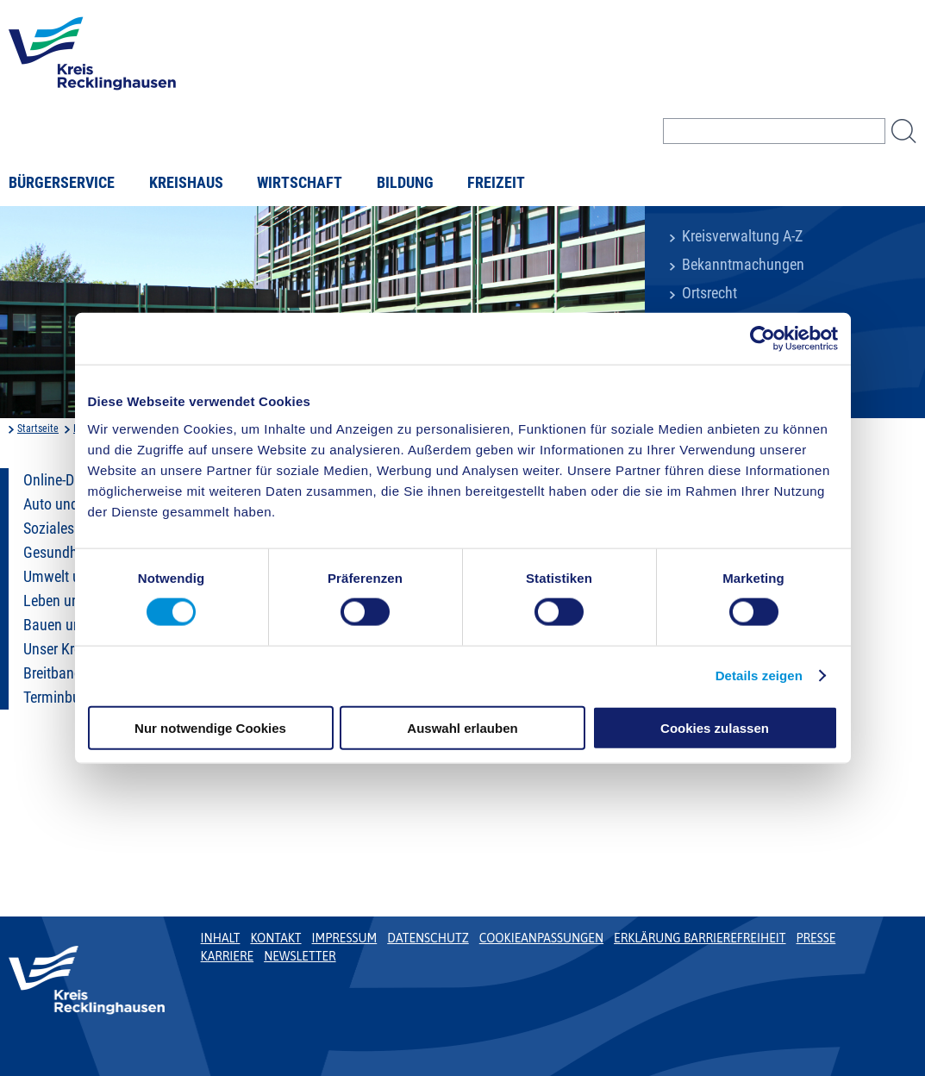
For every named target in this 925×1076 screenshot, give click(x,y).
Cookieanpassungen (541, 938)
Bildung (405, 182)
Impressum (345, 938)
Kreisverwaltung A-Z (742, 236)
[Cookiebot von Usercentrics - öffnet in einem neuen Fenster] (762, 339)
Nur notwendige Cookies (210, 727)
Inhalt (221, 938)
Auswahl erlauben (462, 727)
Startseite (38, 428)
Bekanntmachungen (743, 264)
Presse (816, 938)
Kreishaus (186, 182)
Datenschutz (428, 938)
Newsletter (299, 956)
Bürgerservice (62, 182)
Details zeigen (759, 675)
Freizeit (496, 182)
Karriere (227, 956)
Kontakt (275, 938)
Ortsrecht (709, 293)
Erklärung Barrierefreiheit (699, 938)
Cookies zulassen (714, 727)
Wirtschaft (299, 182)
